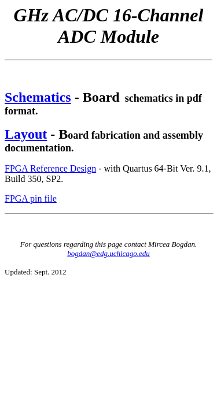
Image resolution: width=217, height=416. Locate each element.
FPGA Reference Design (50, 168)
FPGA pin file (31, 198)
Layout (26, 134)
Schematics (38, 97)
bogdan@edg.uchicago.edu (108, 253)
